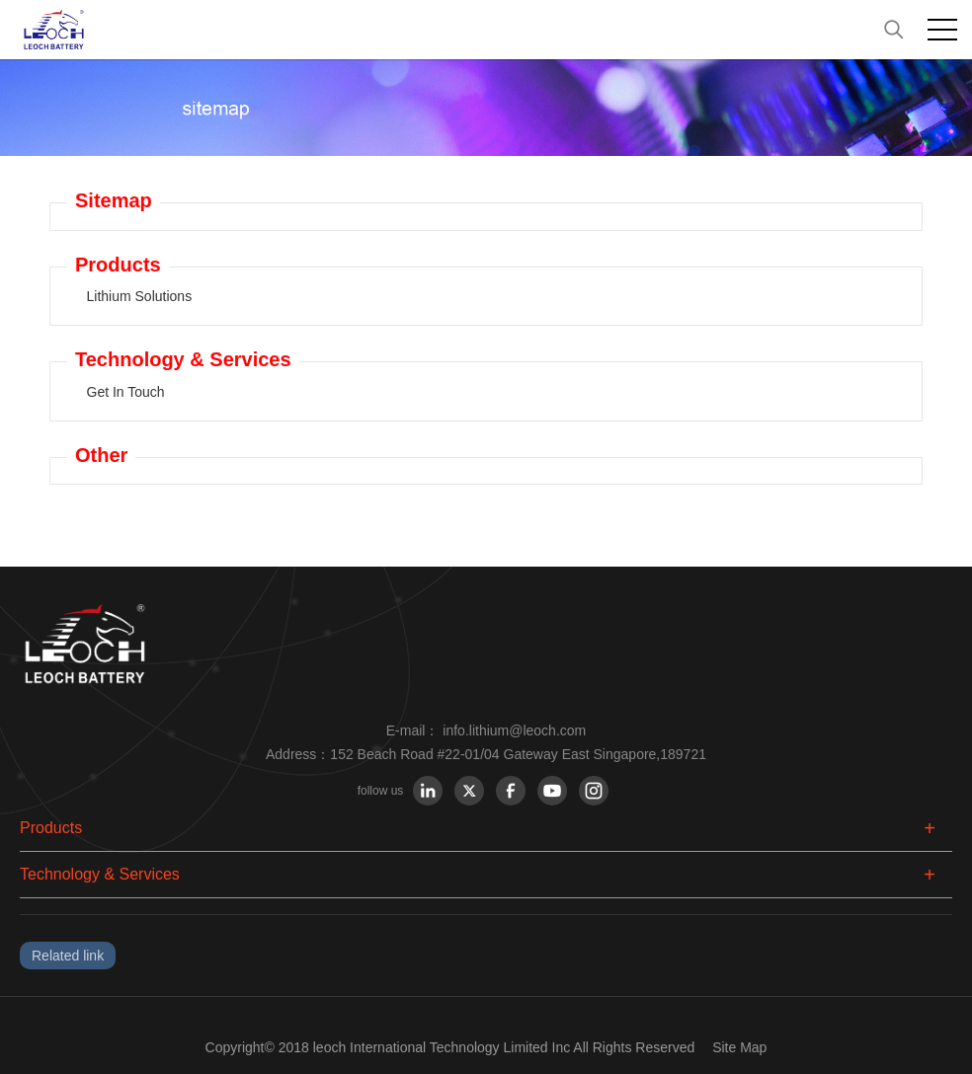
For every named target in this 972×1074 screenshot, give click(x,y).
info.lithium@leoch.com (514, 730)
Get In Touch (126, 392)
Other (101, 455)
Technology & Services (183, 359)
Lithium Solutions (140, 296)
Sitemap (113, 200)
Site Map (739, 1047)
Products (118, 264)
